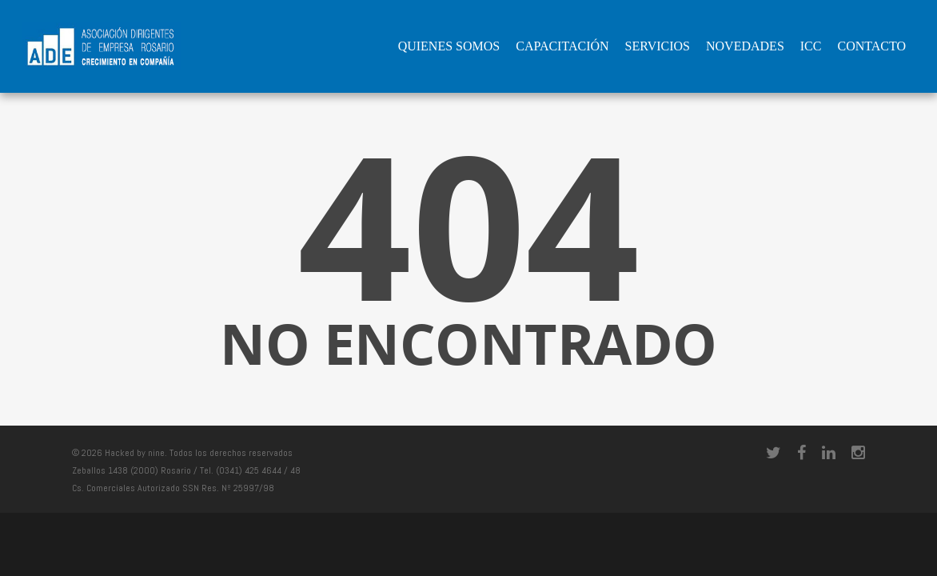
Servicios (657, 46)
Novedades (745, 46)
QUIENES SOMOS (449, 46)
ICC (811, 46)
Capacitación (562, 46)
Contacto (871, 46)
